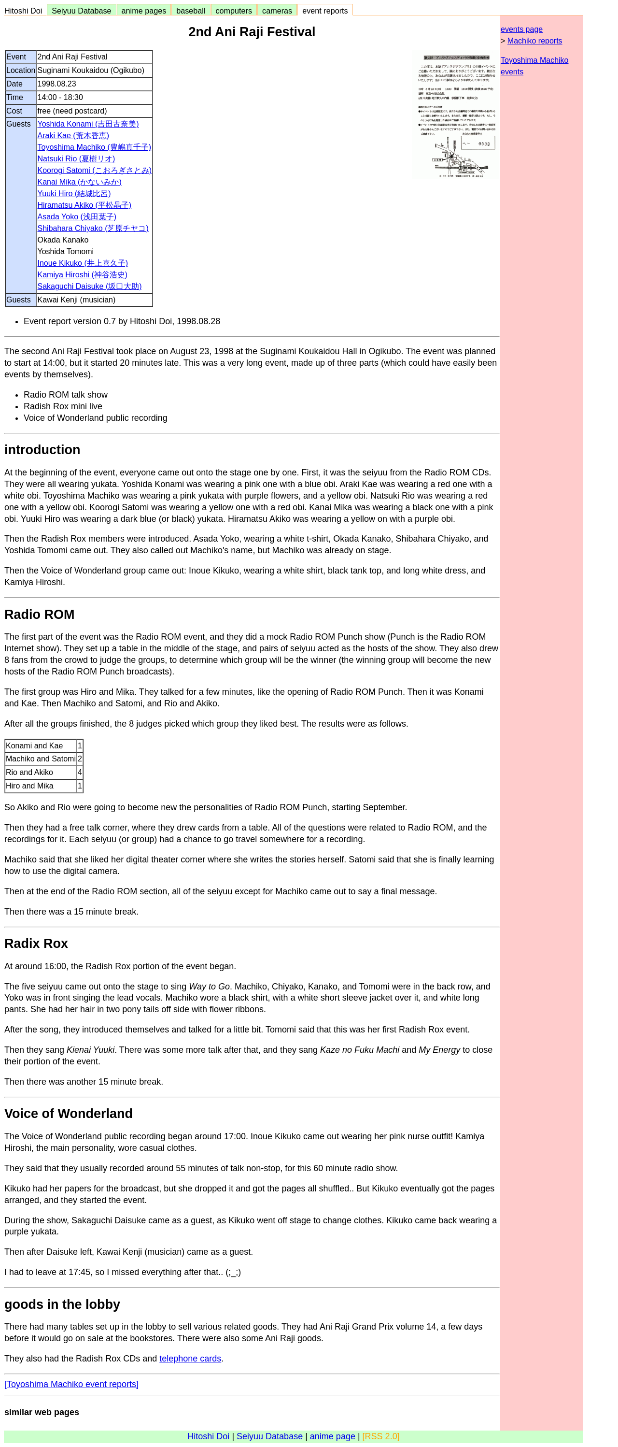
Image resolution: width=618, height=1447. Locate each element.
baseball (191, 10)
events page (522, 29)
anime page (332, 1436)
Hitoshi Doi (25, 10)
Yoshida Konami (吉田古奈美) (88, 124)
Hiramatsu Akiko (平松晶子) (85, 205)
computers (234, 10)
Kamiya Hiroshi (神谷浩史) (83, 275)
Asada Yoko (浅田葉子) (77, 217)
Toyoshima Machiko (535, 60)
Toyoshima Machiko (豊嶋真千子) (95, 147)
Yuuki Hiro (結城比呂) (74, 193)
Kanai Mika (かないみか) (80, 182)
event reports (325, 10)
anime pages (144, 10)
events (512, 72)
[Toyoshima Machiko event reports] (71, 1384)
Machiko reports (534, 41)
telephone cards (190, 1358)
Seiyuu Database (81, 10)
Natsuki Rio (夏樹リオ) (76, 159)
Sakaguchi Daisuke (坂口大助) (90, 286)
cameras (277, 10)
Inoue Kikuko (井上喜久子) (83, 263)
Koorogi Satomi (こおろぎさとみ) (95, 170)
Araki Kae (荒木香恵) (73, 135)
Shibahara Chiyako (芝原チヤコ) (93, 228)
